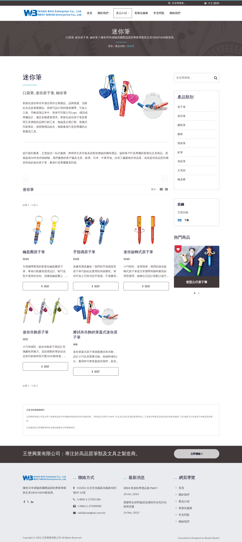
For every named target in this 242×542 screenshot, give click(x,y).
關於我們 (106, 13)
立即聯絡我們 (69, 427)
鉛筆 (180, 152)
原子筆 (181, 106)
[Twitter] (28, 501)
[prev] (25, 179)
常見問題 (160, 13)
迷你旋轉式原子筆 (138, 252)
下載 (183, 220)
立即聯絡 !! (197, 453)
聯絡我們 (176, 13)
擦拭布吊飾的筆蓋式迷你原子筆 (95, 335)
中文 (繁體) (213, 3)
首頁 (91, 13)
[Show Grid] (161, 189)
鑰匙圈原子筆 (34, 252)
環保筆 (181, 143)
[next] (165, 179)
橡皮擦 (181, 179)
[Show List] (166, 189)
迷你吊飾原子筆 (36, 332)
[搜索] (169, 3)
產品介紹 (124, 13)
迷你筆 (130, 46)
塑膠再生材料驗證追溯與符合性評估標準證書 (145, 503)
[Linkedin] (32, 501)
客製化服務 (143, 13)
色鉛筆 (181, 161)
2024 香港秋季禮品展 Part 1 (140, 487)
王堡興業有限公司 (51, 536)
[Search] (187, 3)
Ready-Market (212, 536)
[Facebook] (24, 501)
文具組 (181, 170)
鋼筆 (180, 134)
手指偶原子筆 (84, 252)
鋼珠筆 (181, 125)
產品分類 (120, 46)
